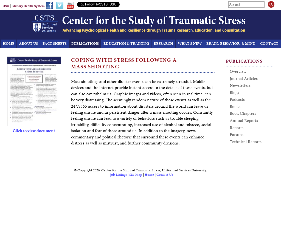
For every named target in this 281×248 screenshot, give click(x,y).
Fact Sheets (55, 43)
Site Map (135, 174)
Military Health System (28, 6)
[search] (247, 4)
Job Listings (118, 174)
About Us (28, 43)
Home (149, 174)
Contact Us (164, 174)
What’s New (190, 43)
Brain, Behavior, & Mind (230, 43)
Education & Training (126, 43)
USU (6, 6)
